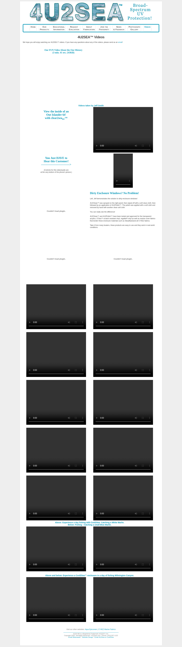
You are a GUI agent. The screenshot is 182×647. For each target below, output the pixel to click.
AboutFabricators (89, 28)
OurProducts (44, 28)
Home (33, 28)
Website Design (87, 637)
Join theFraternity (104, 28)
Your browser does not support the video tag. (123, 171)
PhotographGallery (134, 28)
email (120, 42)
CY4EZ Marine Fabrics (107, 629)
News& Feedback (119, 28)
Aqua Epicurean (91, 629)
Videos (147, 28)
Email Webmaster (74, 637)
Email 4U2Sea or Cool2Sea (104, 637)
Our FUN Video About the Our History (63, 50)
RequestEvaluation (74, 28)
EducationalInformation (59, 28)
